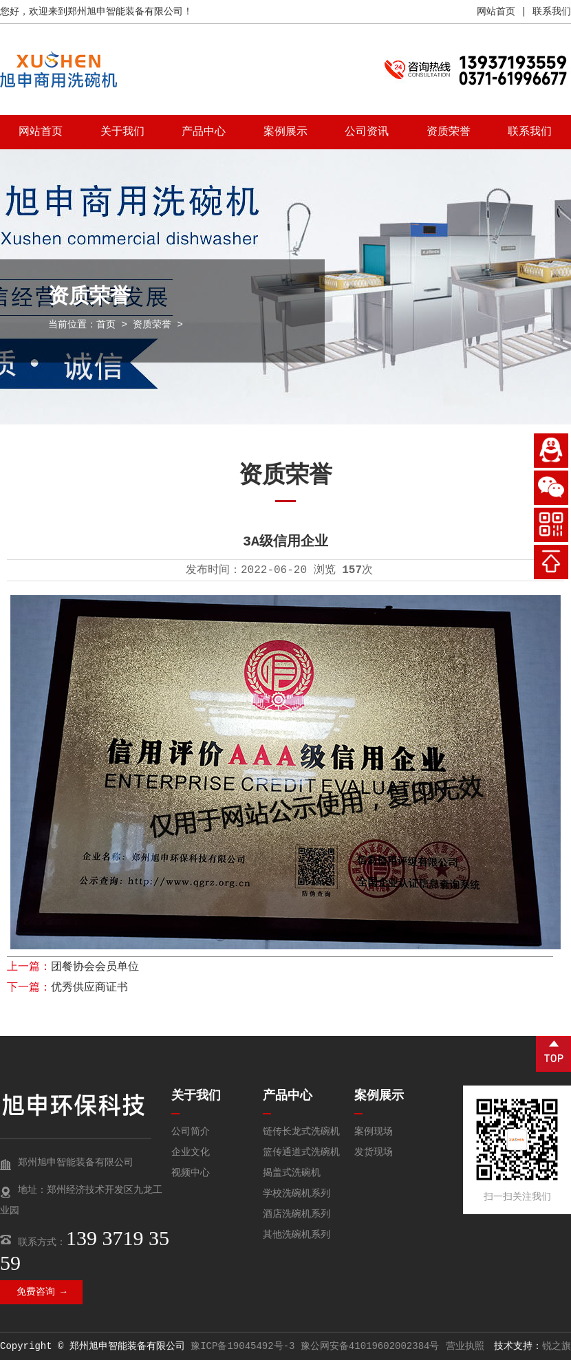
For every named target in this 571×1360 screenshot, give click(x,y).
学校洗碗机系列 (296, 1193)
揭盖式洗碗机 (292, 1172)
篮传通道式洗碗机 (301, 1152)
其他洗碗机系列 (296, 1234)
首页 (106, 324)
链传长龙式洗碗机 (301, 1131)
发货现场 (373, 1152)
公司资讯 (367, 132)
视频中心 (190, 1172)
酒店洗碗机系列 (296, 1214)
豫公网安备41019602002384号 (370, 1346)
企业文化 (190, 1152)
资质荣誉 (449, 132)
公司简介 (190, 1131)
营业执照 (465, 1346)
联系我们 (551, 11)
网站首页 (496, 11)
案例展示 (285, 132)
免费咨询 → (42, 1291)
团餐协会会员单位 (95, 967)
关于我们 (122, 132)
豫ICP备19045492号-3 (242, 1346)
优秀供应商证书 (89, 988)
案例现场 (373, 1131)
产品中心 (204, 132)
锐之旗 (556, 1346)
